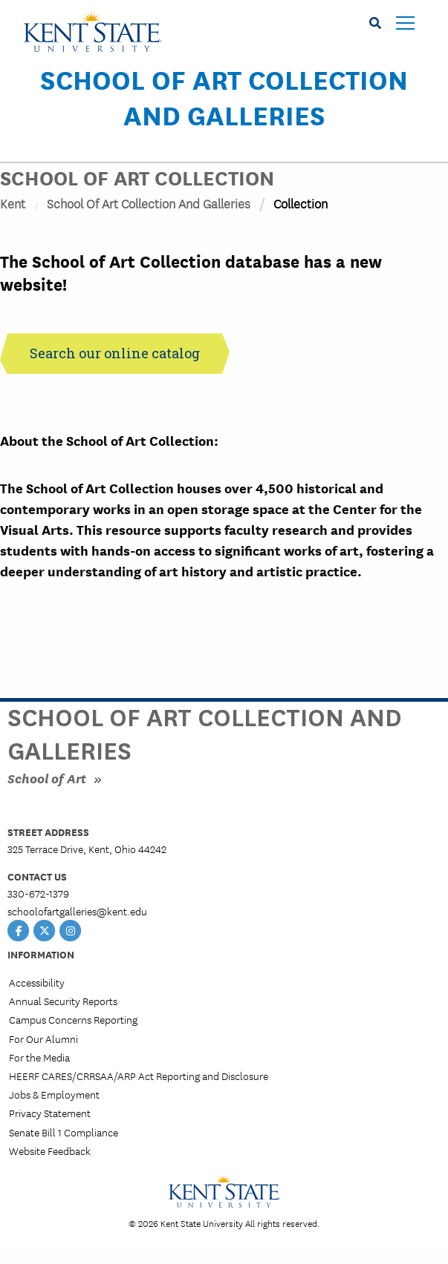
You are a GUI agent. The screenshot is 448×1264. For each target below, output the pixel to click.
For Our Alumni (43, 1038)
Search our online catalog (115, 353)
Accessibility (37, 982)
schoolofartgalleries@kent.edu (77, 911)
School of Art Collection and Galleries (224, 96)
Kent (12, 203)
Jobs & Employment (54, 1094)
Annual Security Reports (63, 1001)
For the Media (39, 1057)
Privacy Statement (50, 1113)
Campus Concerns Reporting (73, 1019)
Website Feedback (50, 1150)
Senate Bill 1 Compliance (63, 1132)
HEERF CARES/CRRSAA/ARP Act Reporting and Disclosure (138, 1075)
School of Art (46, 777)
